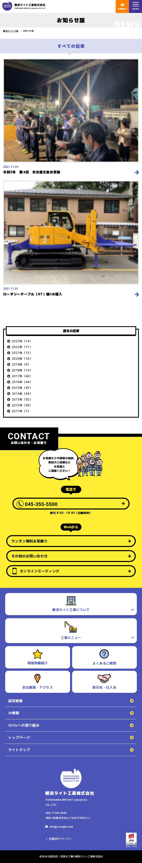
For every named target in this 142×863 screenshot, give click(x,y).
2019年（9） (21, 364)
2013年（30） (22, 399)
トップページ (19, 737)
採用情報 (15, 700)
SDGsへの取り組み (23, 725)
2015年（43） (22, 388)
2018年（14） (22, 370)
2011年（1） (21, 411)
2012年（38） (22, 405)
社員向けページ (59, 839)
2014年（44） (22, 394)
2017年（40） (22, 376)
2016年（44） (22, 382)
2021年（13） (22, 353)
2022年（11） (22, 347)
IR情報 (13, 713)
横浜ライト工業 (10, 30)
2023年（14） (22, 341)
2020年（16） (22, 359)
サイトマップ (19, 749)
